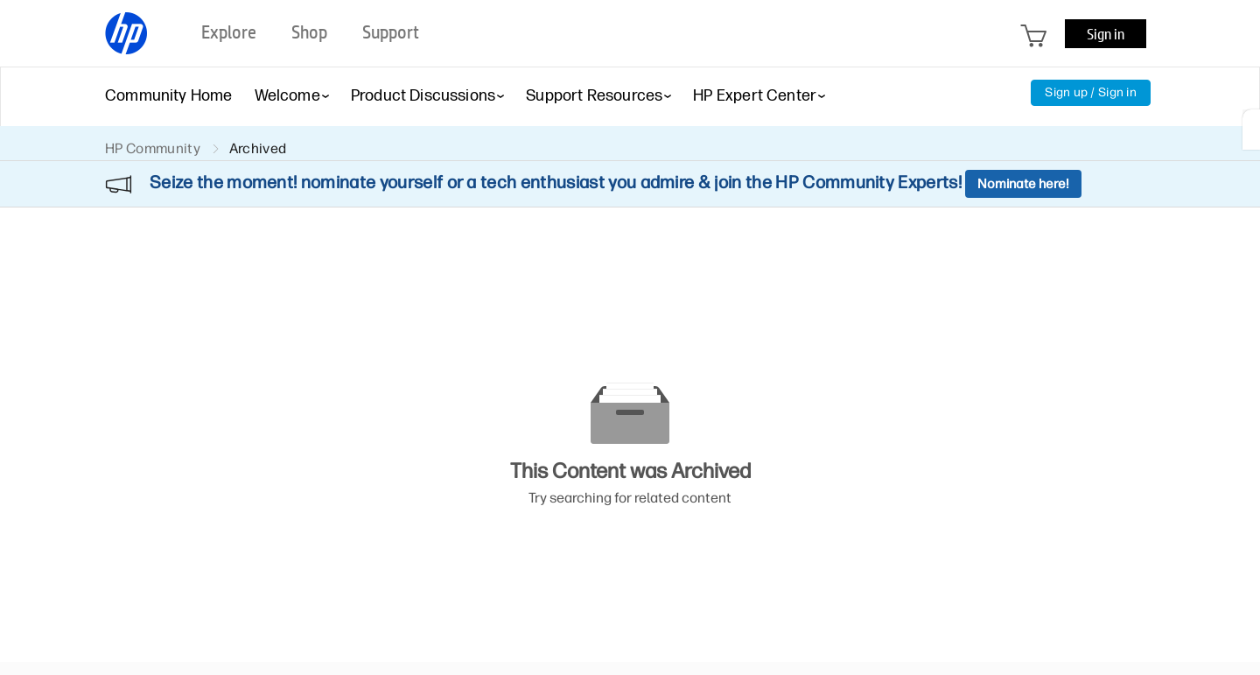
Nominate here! (1023, 184)
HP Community (152, 148)
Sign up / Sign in (1091, 92)
